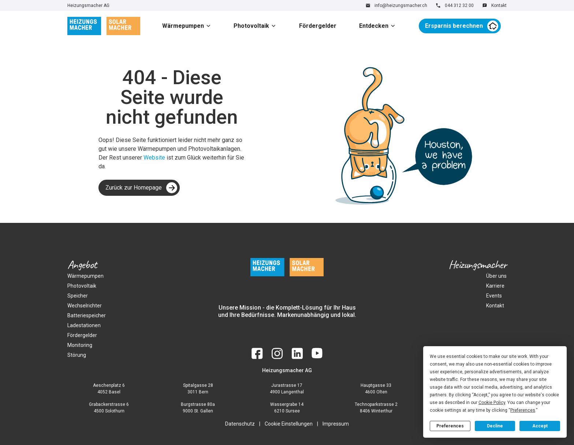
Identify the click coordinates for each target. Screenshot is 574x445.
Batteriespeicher (86, 315)
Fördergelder (317, 25)
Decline (495, 426)
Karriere (495, 286)
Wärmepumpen (183, 25)
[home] (103, 26)
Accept (540, 426)
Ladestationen (84, 325)
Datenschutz (240, 424)
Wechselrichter (84, 305)
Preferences (450, 426)
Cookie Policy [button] (491, 402)
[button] (189, 26)
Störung (76, 355)
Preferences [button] (522, 410)
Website (155, 157)
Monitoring (79, 345)
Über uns (496, 276)
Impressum (336, 424)
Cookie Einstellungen (289, 424)
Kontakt (495, 305)
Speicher (77, 296)
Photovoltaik (251, 25)
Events (494, 296)
